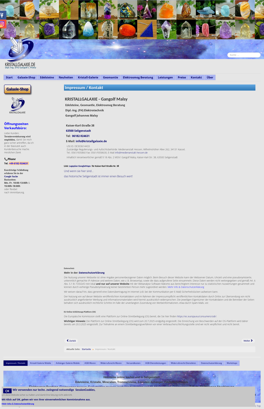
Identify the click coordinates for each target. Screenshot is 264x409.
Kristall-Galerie (88, 77)
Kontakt (196, 77)
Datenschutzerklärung (92, 272)
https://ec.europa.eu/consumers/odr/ (196, 316)
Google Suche (11, 176)
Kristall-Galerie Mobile (40, 363)
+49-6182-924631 (19, 163)
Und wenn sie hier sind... (79, 171)
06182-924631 (81, 136)
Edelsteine (47, 77)
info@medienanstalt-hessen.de (131, 152)
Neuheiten (66, 77)
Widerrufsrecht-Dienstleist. (183, 363)
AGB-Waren (90, 363)
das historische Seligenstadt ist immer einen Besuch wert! (98, 176)
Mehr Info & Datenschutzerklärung (186, 287)
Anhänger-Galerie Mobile (68, 363)
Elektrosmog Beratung (138, 77)
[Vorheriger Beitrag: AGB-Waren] (71, 340)
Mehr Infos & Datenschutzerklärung (18, 404)
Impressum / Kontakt (15, 363)
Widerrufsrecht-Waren (111, 363)
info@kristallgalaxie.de (91, 141)
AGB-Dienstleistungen (155, 363)
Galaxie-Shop (26, 77)
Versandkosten (133, 363)
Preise (182, 77)
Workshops (232, 363)
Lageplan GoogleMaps (80, 166)
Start (9, 77)
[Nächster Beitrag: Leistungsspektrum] (248, 340)
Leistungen (165, 77)
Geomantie (110, 77)
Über (210, 77)
